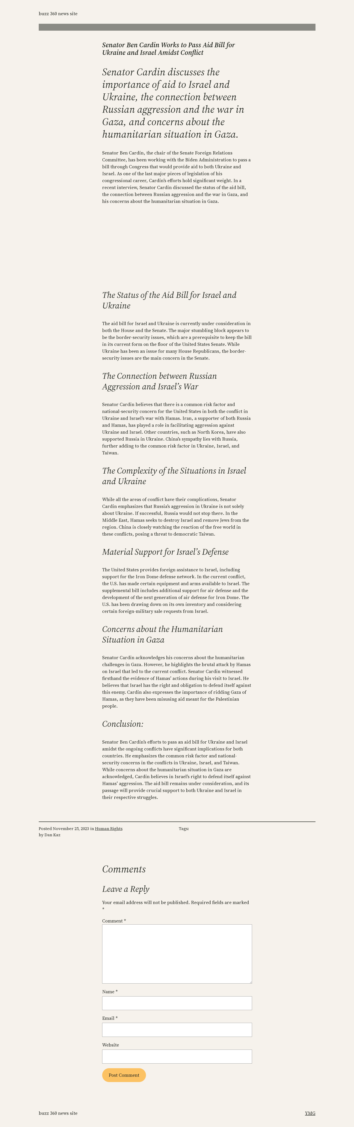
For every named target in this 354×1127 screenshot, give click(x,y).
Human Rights (108, 828)
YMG (310, 1113)
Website (110, 1045)
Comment (114, 921)
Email (110, 1018)
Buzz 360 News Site (58, 13)
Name (110, 991)
